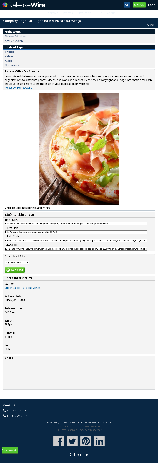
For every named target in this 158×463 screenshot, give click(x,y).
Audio (8, 61)
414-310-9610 (14, 415)
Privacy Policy (52, 422)
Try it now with (79, 453)
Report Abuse (105, 422)
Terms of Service (87, 422)
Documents (12, 65)
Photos (9, 51)
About (111, 13)
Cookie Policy (68, 422)
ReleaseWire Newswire (18, 87)
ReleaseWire (24, 5)
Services (53, 13)
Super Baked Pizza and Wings (22, 287)
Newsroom (84, 13)
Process (68, 13)
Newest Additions (15, 36)
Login (151, 5)
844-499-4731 (14, 410)
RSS (152, 25)
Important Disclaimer (90, 429)
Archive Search (14, 41)
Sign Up (139, 5)
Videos (9, 56)
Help (99, 13)
